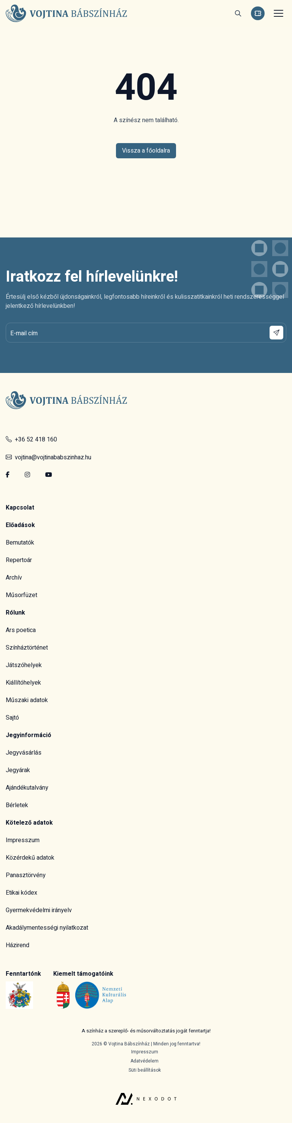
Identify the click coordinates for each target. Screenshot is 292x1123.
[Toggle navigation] (277, 13)
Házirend (17, 945)
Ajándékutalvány (27, 787)
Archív (14, 577)
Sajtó (12, 717)
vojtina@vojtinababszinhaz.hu (48, 457)
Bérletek (17, 805)
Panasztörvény (26, 875)
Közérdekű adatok (30, 857)
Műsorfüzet (21, 595)
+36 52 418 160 (31, 439)
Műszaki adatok (27, 700)
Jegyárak (18, 770)
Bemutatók (20, 542)
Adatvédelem (144, 1061)
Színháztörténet (27, 647)
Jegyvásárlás (23, 752)
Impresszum (23, 840)
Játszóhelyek (24, 665)
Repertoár (19, 560)
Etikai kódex (21, 892)
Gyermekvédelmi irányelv (39, 910)
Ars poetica (21, 630)
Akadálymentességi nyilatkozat (47, 927)
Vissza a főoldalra (146, 150)
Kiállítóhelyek (23, 682)
